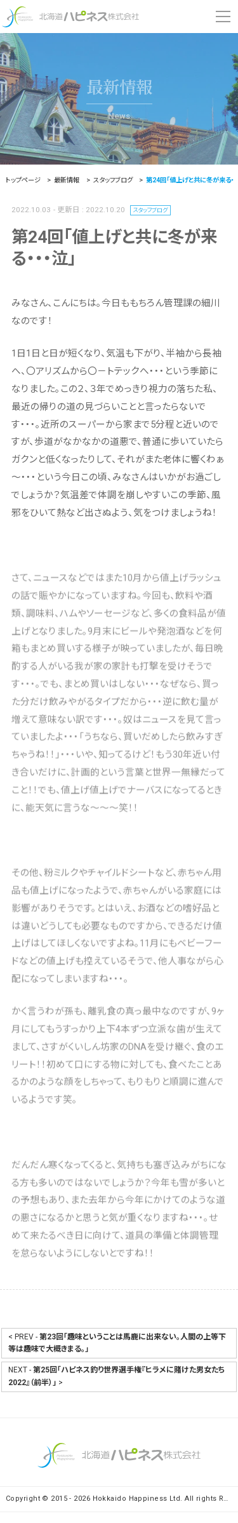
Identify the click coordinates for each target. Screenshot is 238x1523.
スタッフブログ (155, 210)
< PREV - (117, 1342)
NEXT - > (116, 1375)
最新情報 (119, 88)
